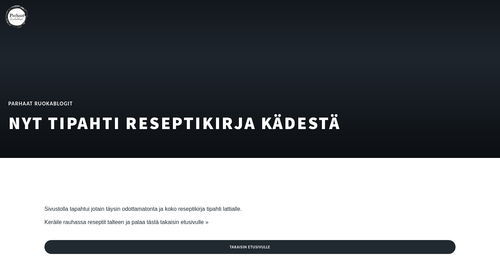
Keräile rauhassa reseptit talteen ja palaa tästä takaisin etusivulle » (126, 222)
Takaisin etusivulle (250, 247)
